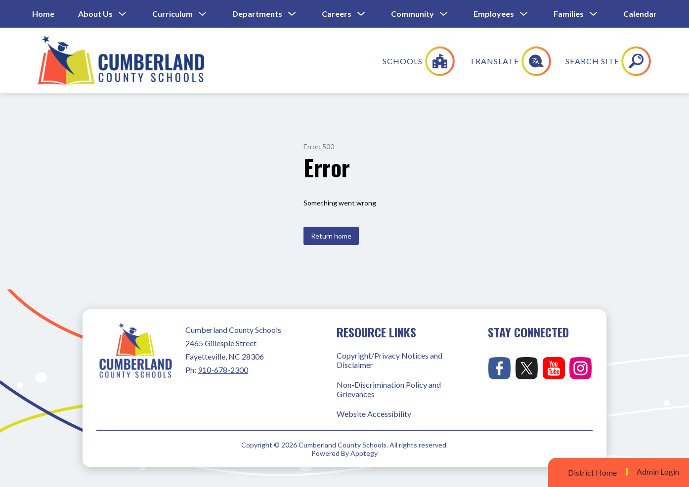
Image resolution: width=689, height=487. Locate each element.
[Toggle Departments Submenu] (292, 14)
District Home (592, 472)
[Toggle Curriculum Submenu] (203, 14)
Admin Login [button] (658, 472)
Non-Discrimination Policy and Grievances (389, 389)
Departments (257, 13)
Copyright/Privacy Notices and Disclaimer (389, 360)
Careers (336, 13)
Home (43, 13)
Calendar (640, 13)
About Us (95, 13)
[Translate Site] (576, 61)
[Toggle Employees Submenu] (524, 14)
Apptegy (364, 453)
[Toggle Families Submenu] (594, 14)
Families (569, 13)
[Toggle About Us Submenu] (123, 14)
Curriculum (172, 13)
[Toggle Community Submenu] (444, 14)
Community (412, 13)
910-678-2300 (223, 369)
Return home (331, 236)
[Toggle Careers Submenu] (361, 14)
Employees (494, 13)
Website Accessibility (374, 413)
